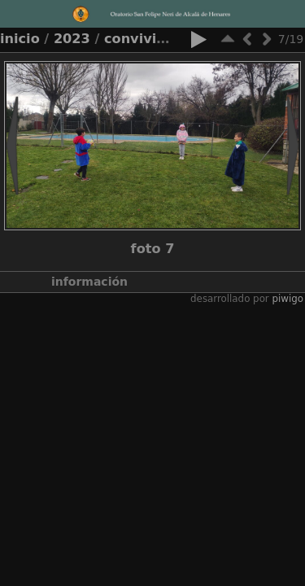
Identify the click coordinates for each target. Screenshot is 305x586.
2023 (72, 38)
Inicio (20, 38)
